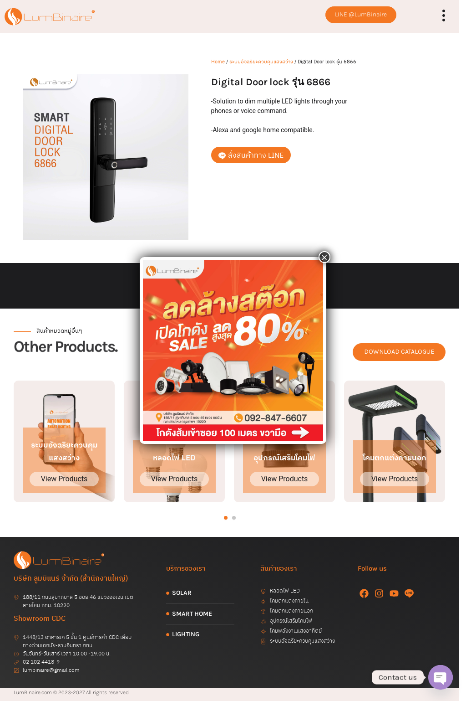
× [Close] (324, 257)
